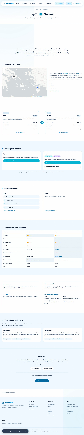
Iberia (44, 172)
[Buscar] (69, 3)
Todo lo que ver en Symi (8, 210)
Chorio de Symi (9, 196)
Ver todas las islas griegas (9, 392)
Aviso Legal (14, 423)
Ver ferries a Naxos (51, 162)
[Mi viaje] (77, 3)
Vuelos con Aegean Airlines (53, 166)
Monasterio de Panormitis (11, 203)
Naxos (48, 14)
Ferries (49, 409)
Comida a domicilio (71, 404)
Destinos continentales (33, 406)
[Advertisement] (42, 34)
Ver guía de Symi (19, 132)
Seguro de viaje (51, 416)
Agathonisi (8, 338)
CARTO (45, 96)
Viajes (24, 3)
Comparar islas (70, 411)
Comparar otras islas (43, 380)
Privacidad (4, 423)
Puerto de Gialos (9, 200)
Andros (61, 338)
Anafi (55, 338)
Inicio (17, 3)
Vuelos (49, 413)
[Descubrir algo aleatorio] (59, 3)
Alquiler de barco (51, 404)
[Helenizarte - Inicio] (8, 3)
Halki (29, 338)
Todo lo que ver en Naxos (49, 210)
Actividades (31, 409)
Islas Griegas (31, 404)
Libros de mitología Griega (72, 406)
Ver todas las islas (53, 91)
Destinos (33, 3)
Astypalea (21, 338)
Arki (15, 338)
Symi (34, 14)
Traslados (50, 411)
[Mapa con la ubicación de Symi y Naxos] (24, 82)
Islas (41, 3)
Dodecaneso (64, 73)
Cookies (9, 423)
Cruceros (49, 406)
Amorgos (49, 338)
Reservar (49, 3)
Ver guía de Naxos (63, 132)
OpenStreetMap (40, 96)
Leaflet (33, 96)
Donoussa (69, 338)
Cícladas (77, 73)
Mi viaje (68, 413)
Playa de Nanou (9, 207)
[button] (37, 87)
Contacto (20, 423)
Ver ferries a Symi (10, 160)
